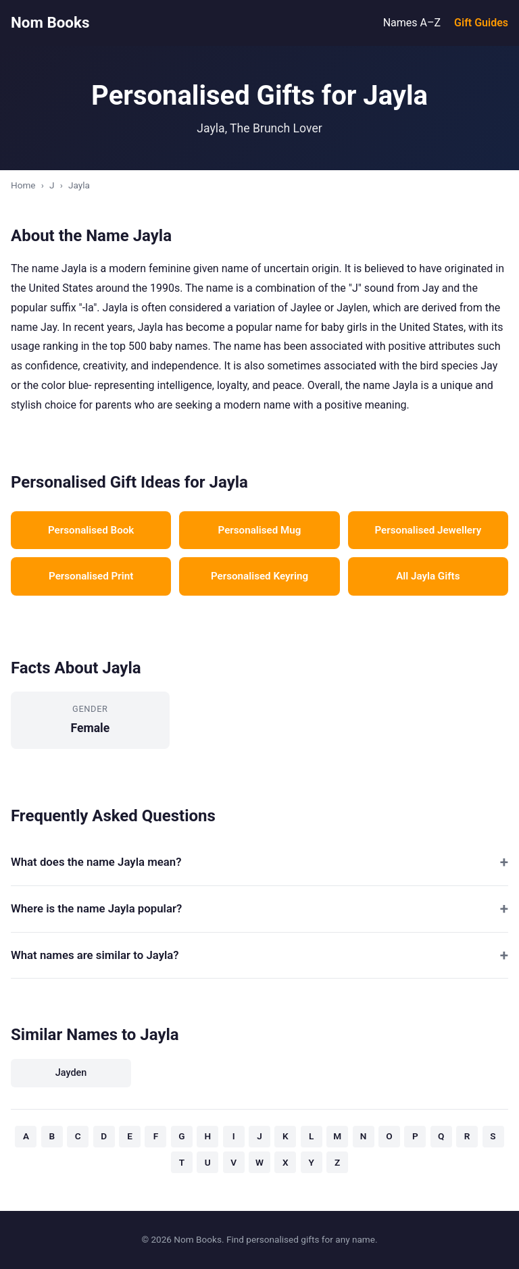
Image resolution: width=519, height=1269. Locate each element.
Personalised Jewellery (427, 530)
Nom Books (50, 22)
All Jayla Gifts (428, 576)
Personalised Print (91, 576)
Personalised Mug (259, 530)
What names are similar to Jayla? (95, 955)
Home (23, 185)
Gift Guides (481, 22)
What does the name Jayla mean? (96, 862)
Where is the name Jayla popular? (96, 908)
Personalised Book (91, 530)
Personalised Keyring (259, 576)
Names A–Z (412, 22)
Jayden (70, 1073)
